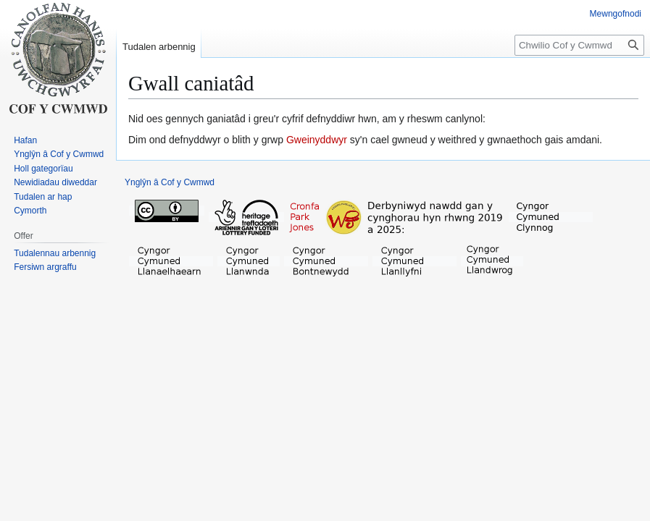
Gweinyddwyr (316, 139)
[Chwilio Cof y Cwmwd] (579, 45)
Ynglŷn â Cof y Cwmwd (169, 182)
